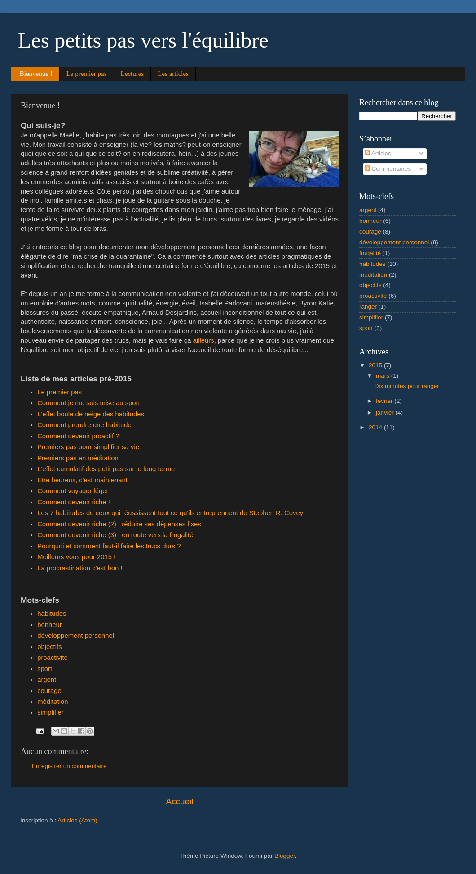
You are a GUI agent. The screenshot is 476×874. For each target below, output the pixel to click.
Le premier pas (86, 73)
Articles (378, 153)
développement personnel (75, 635)
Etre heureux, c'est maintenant (82, 480)
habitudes (51, 613)
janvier (386, 412)
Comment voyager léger (72, 490)
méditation (52, 701)
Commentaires (388, 168)
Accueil (180, 801)
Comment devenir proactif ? (78, 436)
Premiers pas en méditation (78, 458)
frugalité (370, 253)
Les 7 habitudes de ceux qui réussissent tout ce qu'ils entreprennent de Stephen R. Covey (170, 512)
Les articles (173, 73)
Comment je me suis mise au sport (88, 402)
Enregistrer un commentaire (69, 766)
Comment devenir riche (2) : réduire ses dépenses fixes (119, 524)
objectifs (49, 646)
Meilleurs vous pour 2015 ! (76, 557)
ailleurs (203, 340)
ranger (368, 306)
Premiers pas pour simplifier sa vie (88, 446)
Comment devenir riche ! (73, 502)
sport (44, 668)
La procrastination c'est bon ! (79, 568)
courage (49, 690)
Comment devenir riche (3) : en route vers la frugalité (115, 535)
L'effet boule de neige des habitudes (90, 414)
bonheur (49, 624)
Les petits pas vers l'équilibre (143, 40)
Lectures (132, 73)
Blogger (284, 855)
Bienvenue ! (36, 73)
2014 (376, 427)
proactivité (52, 657)
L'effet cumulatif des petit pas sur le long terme (106, 468)
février (385, 400)
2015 (376, 365)
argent (46, 679)
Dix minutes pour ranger (407, 386)
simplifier (50, 712)
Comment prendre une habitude (84, 424)
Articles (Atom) (77, 820)
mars (383, 375)
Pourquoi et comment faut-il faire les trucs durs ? (109, 546)
